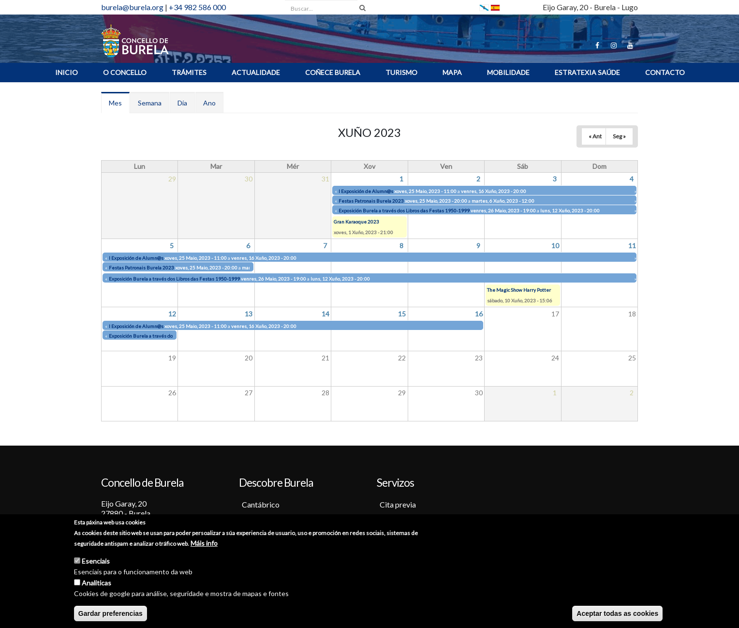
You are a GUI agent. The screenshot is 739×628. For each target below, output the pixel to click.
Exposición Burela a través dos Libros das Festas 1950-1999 (404, 210)
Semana (150, 103)
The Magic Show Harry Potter (519, 290)
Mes (119, 105)
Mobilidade (508, 72)
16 (479, 314)
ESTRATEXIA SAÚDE (587, 72)
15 (402, 314)
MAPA (452, 72)
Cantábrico (261, 504)
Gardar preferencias (110, 614)
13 (248, 314)
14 (325, 314)
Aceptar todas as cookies (617, 614)
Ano (209, 103)
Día (182, 103)
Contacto (665, 72)
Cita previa (398, 504)
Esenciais (96, 562)
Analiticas (96, 584)
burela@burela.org (132, 7)
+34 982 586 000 (197, 7)
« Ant (595, 136)
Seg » (619, 136)
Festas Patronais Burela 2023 (371, 201)
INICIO (66, 72)
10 (555, 245)
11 (632, 245)
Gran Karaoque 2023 (356, 221)
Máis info (204, 544)
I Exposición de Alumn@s (366, 191)
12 (172, 314)
